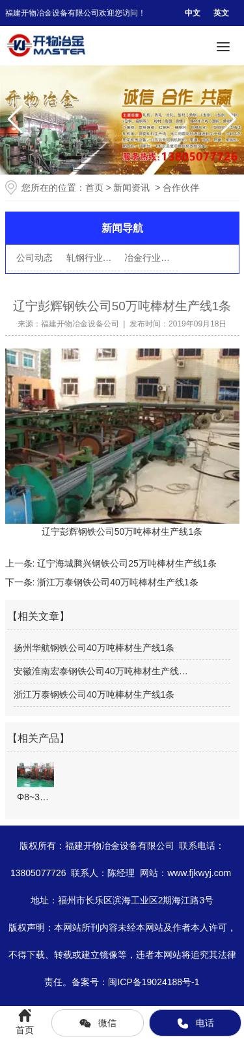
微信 (97, 1023)
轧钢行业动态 (93, 257)
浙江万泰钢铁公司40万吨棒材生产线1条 (116, 582)
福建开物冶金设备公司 (80, 323)
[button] (228, 119)
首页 (94, 187)
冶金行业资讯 (151, 257)
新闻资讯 (131, 187)
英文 (221, 13)
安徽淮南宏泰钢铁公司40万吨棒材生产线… (101, 671)
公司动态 (34, 257)
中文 (192, 13)
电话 (195, 1023)
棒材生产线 (165, 531)
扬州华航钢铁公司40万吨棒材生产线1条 (94, 648)
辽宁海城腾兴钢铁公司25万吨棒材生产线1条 (125, 563)
